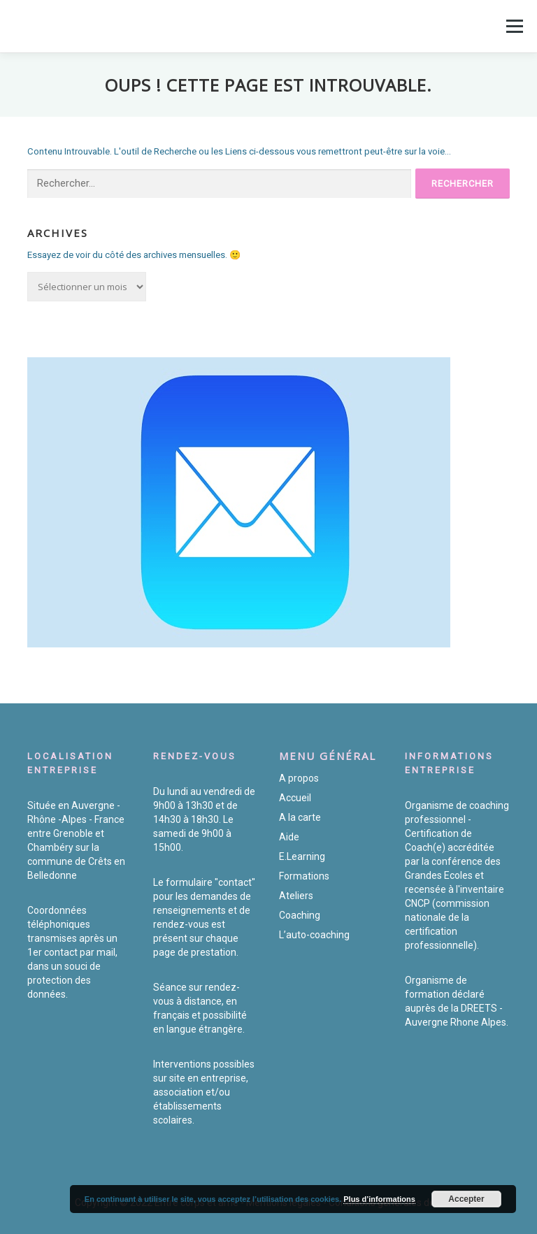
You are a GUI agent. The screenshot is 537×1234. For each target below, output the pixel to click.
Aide (289, 836)
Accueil (295, 797)
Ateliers (296, 895)
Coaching (299, 915)
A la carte (300, 817)
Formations (304, 876)
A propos (299, 778)
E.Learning (302, 856)
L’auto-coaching (314, 934)
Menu (513, 26)
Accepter (466, 1199)
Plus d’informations (379, 1199)
